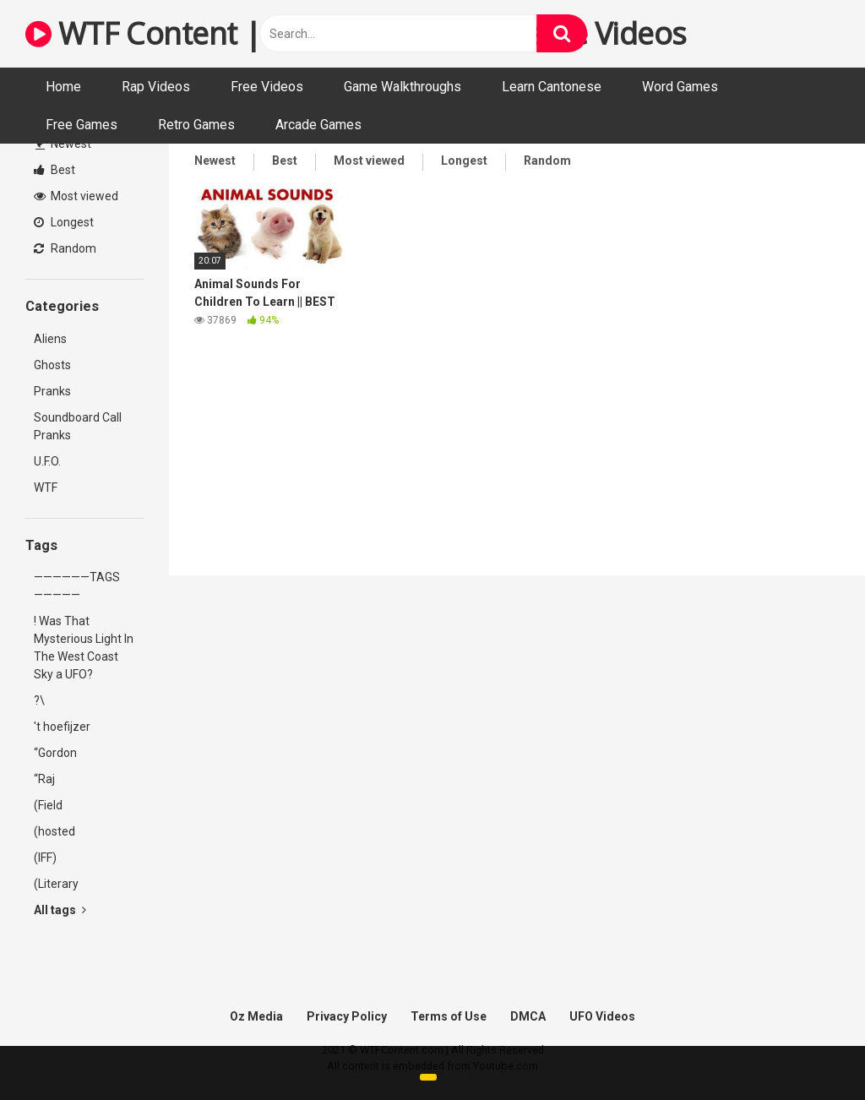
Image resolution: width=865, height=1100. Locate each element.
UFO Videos (602, 1016)
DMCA (528, 1016)
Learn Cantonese (551, 87)
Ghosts (52, 365)
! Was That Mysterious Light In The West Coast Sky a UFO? (83, 647)
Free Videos (267, 87)
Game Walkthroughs (402, 87)
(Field (48, 805)
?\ (39, 700)
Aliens (50, 339)
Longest (64, 222)
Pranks (52, 391)
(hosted (54, 831)
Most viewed (76, 196)
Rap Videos (156, 87)
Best (54, 170)
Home (63, 87)
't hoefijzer (62, 726)
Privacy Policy (347, 1016)
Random (65, 248)
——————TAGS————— (77, 586)
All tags (60, 910)
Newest (63, 143)
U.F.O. (47, 461)
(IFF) (45, 857)
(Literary (56, 883)
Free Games (81, 125)
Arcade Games (318, 125)
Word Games (680, 87)
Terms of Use (449, 1016)
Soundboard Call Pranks (78, 426)
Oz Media (256, 1016)
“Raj (44, 779)
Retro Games (196, 125)
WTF (45, 487)
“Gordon (55, 753)
